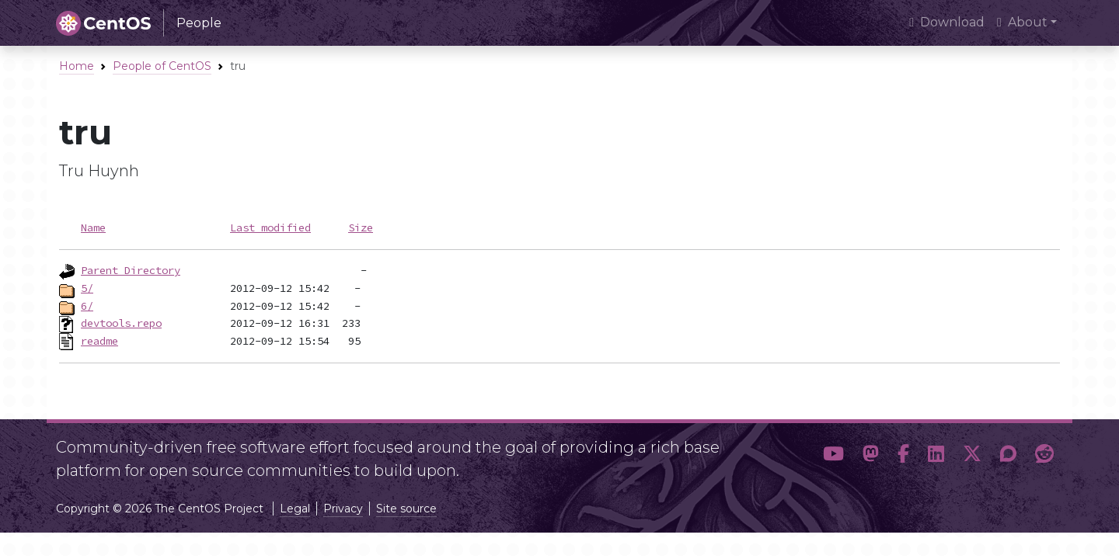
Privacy (343, 509)
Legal (295, 509)
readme (99, 341)
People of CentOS (162, 66)
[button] (833, 454)
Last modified (270, 227)
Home (76, 66)
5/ (87, 288)
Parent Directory (130, 270)
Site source (406, 509)
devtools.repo (121, 323)
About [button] (1022, 22)
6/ (87, 306)
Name (93, 227)
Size (360, 227)
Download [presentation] (947, 22)
